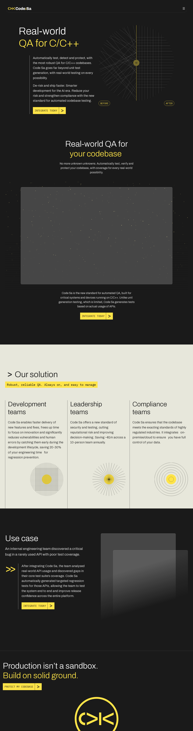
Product (139, 8)
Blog (162, 8)
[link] (46, 110)
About (151, 8)
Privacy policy (14, 725)
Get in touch (177, 8)
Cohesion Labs (179, 725)
